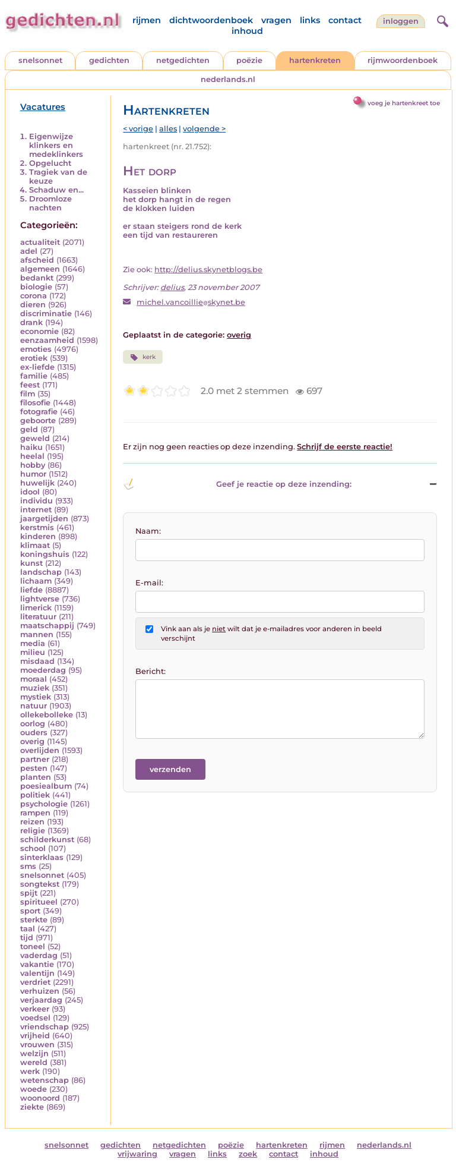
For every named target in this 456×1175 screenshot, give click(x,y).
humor (33, 474)
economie (39, 331)
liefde (31, 589)
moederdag (43, 670)
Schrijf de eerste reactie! (344, 446)
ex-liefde (37, 367)
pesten (34, 768)
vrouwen (37, 1044)
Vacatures (42, 107)
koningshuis (44, 554)
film (27, 393)
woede (33, 1089)
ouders (34, 732)
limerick (36, 607)
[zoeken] (441, 20)
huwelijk (37, 482)
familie (34, 375)
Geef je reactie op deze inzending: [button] (237, 484)
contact (345, 20)
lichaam (36, 581)
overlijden (39, 750)
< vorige (138, 128)
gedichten (109, 60)
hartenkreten (315, 60)
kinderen (38, 536)
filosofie (35, 402)
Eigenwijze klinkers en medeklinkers (56, 145)
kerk (142, 357)
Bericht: (150, 671)
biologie (36, 286)
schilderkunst (47, 839)
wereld (34, 1062)
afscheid (37, 260)
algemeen (40, 268)
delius (172, 287)
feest (30, 384)
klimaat (35, 545)
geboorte (38, 420)
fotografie (39, 411)
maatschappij (47, 625)
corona (33, 295)
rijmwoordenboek (403, 60)
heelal (32, 456)
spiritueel (39, 901)
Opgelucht (50, 163)
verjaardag (41, 1000)
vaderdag (39, 955)
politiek (35, 794)
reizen (32, 821)
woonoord (40, 1098)
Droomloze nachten (50, 203)
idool (30, 491)
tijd (26, 937)
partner (34, 759)
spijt (28, 893)
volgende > (204, 128)
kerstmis (37, 527)
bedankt (36, 277)
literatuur (38, 616)
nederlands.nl (228, 79)
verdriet (35, 982)
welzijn (34, 1053)
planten (35, 777)
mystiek (35, 696)
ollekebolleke (46, 714)
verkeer (34, 1008)
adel (28, 251)
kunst (31, 563)
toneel (32, 946)
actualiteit (40, 242)
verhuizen (39, 991)
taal (27, 928)
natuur (33, 705)
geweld (35, 438)
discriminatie (46, 313)
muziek (34, 687)
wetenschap (44, 1080)
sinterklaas (42, 857)
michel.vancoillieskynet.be (191, 302)
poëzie (249, 60)
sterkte (34, 919)
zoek (248, 1153)
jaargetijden (44, 518)
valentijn (37, 973)
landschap (41, 572)
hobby (32, 465)
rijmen (146, 20)
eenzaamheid (47, 340)
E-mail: (149, 582)
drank (31, 322)
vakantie (37, 964)
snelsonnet (40, 60)
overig (32, 741)
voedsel (35, 1017)
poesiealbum (46, 786)
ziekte (32, 1106)
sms (28, 866)
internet (36, 509)
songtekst (39, 884)
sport (30, 910)
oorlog (32, 723)
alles (168, 128)
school (33, 848)
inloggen (401, 21)
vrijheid (35, 1035)
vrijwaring (137, 1153)
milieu (32, 652)
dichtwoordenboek (211, 20)
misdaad (37, 661)
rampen (35, 812)
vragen (276, 20)
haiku (31, 447)
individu (36, 500)
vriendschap (44, 1026)
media (32, 643)
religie (32, 830)
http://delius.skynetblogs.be (208, 269)
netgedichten (183, 60)
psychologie (44, 803)
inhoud (247, 31)
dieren (33, 304)
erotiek (34, 358)
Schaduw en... (56, 189)
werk (30, 1071)
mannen (36, 634)
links (310, 20)
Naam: (148, 531)
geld (29, 429)
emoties (36, 349)
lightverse (39, 598)
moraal (33, 679)
